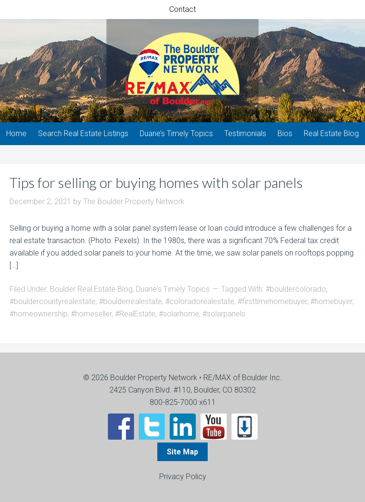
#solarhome (179, 313)
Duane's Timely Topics (173, 289)
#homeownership (38, 313)
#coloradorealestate (199, 301)
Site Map (182, 451)
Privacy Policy (182, 476)
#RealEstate (135, 313)
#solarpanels (223, 313)
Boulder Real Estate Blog (91, 289)
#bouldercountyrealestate (53, 301)
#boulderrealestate (130, 301)
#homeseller (91, 313)
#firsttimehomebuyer (272, 301)
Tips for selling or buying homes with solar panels (156, 182)
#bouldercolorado (296, 289)
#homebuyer (331, 301)
